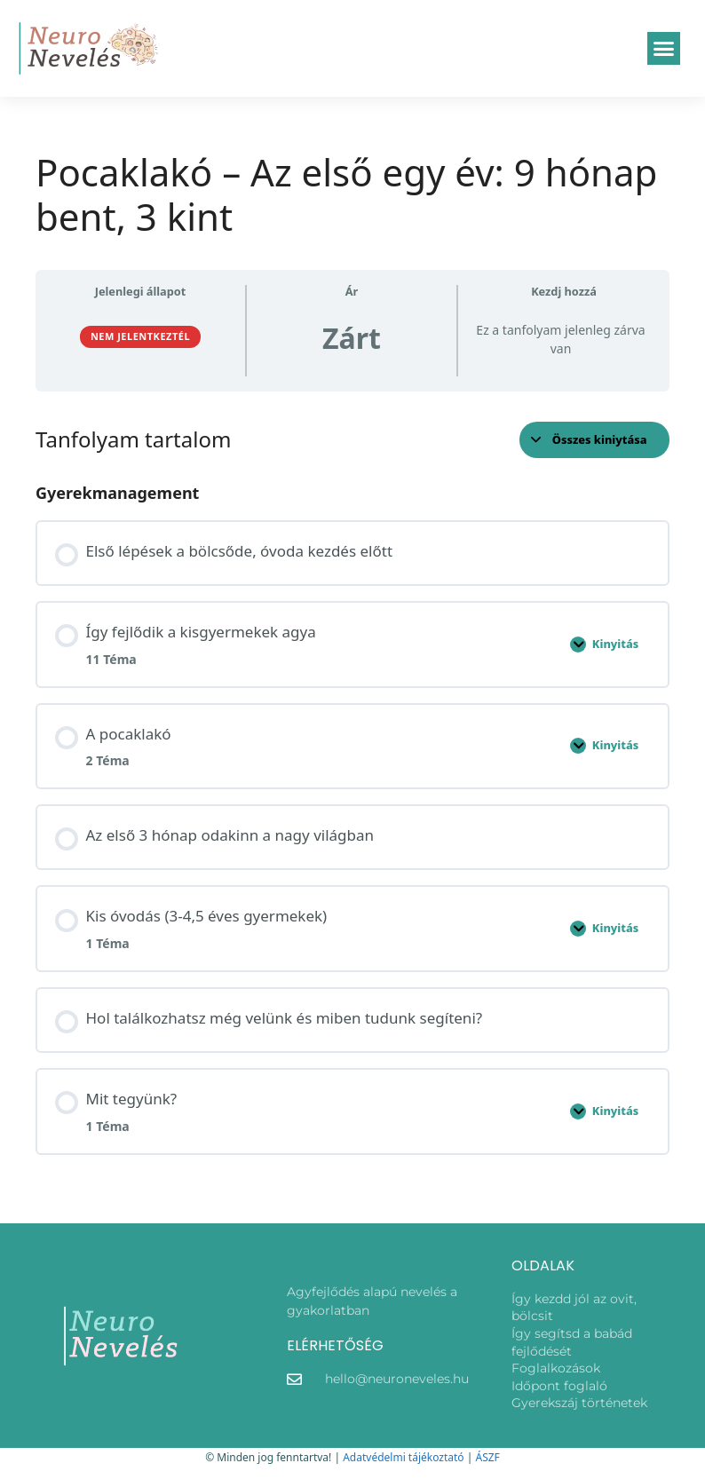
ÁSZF (487, 1457)
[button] (664, 49)
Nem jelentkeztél (140, 336)
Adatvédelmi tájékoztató (403, 1457)
